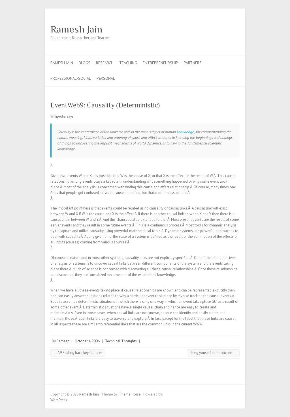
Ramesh (63, 341)
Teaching (128, 62)
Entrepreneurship (160, 62)
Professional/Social (70, 78)
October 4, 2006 (87, 341)
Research (105, 62)
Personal (106, 78)
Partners (193, 62)
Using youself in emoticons (213, 352)
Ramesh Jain (76, 29)
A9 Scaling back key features (78, 352)
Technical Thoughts (121, 341)
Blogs (84, 62)
